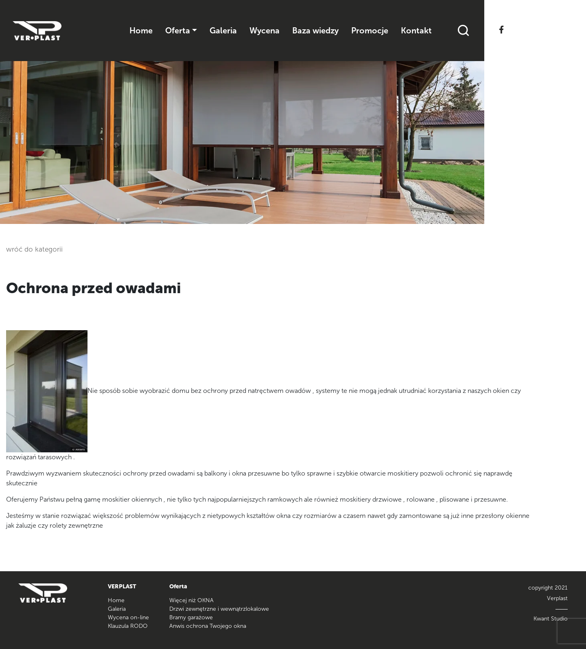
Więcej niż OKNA (191, 600)
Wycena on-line (128, 617)
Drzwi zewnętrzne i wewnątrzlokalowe (219, 608)
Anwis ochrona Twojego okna (207, 626)
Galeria (223, 30)
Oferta (177, 30)
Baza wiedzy (315, 30)
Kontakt (416, 30)
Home (141, 30)
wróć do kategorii (34, 249)
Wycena (264, 30)
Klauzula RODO (128, 626)
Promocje (369, 30)
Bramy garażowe (191, 617)
